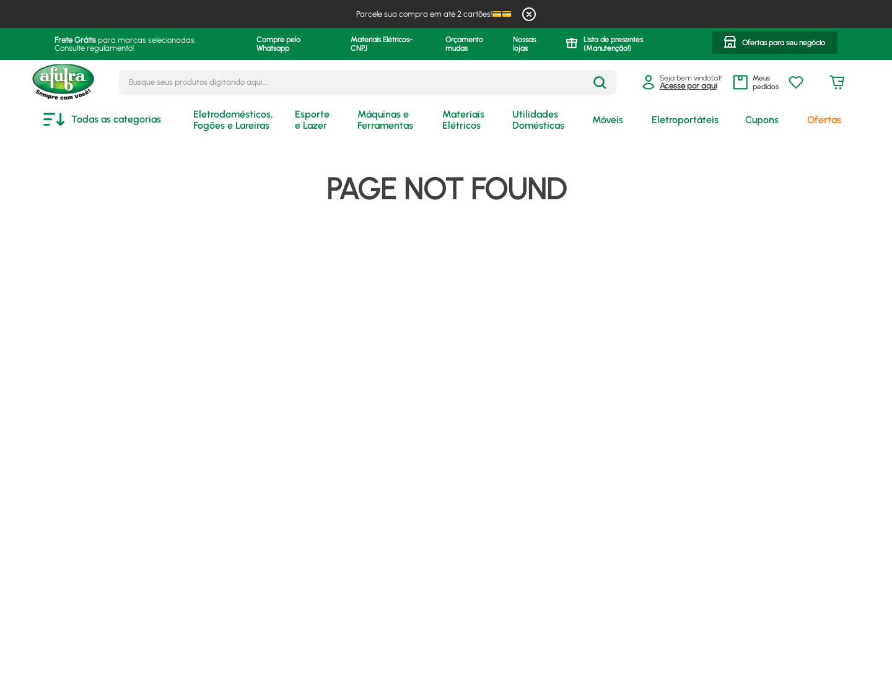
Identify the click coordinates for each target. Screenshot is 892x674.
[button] (774, 44)
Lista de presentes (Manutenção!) (613, 44)
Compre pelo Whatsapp (278, 44)
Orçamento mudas (464, 44)
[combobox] (367, 82)
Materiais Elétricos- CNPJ (382, 44)
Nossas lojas (524, 44)
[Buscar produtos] (599, 82)
